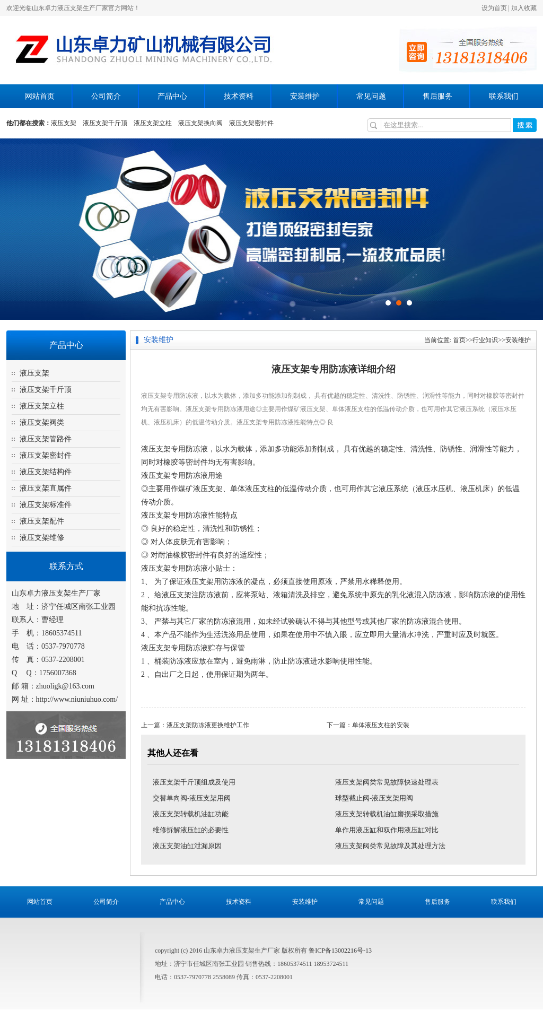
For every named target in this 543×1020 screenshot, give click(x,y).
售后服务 (437, 96)
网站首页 (40, 96)
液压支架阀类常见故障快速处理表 (387, 782)
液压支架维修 (42, 538)
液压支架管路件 (46, 439)
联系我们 (504, 96)
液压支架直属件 (46, 488)
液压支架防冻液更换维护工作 (208, 725)
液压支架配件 (42, 521)
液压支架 (63, 123)
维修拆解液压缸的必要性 (191, 830)
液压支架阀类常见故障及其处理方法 (390, 846)
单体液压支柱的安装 (380, 725)
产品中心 (172, 96)
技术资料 (238, 96)
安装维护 (305, 96)
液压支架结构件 (46, 472)
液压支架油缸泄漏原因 (187, 846)
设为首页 (494, 8)
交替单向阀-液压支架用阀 (192, 798)
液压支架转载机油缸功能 (191, 814)
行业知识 (485, 340)
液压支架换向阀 (200, 123)
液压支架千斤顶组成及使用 (194, 782)
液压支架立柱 (153, 123)
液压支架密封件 (251, 123)
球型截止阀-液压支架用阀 (374, 798)
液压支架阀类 (42, 422)
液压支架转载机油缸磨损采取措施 (387, 814)
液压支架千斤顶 (105, 123)
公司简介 (106, 96)
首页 (459, 340)
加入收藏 (524, 8)
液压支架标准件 (46, 505)
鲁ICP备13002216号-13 (340, 950)
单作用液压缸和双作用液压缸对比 (387, 830)
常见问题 (371, 96)
